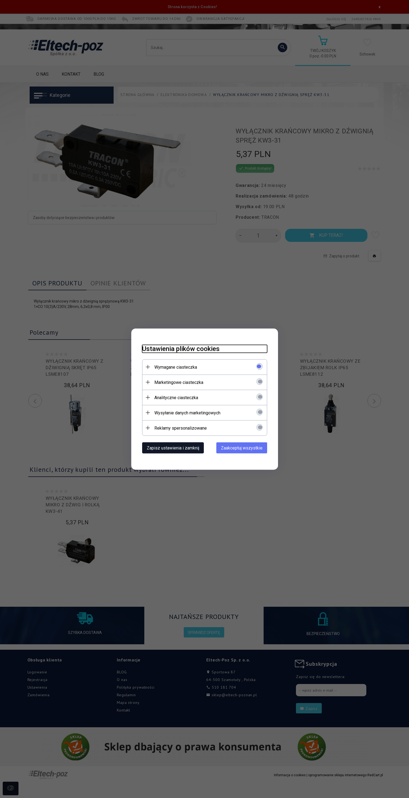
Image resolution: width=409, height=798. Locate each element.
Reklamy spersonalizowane (180, 427)
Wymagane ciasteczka (175, 366)
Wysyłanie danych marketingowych (187, 412)
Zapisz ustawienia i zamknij (173, 447)
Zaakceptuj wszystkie (242, 447)
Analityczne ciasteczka (176, 397)
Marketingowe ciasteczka (178, 382)
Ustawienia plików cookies (181, 348)
